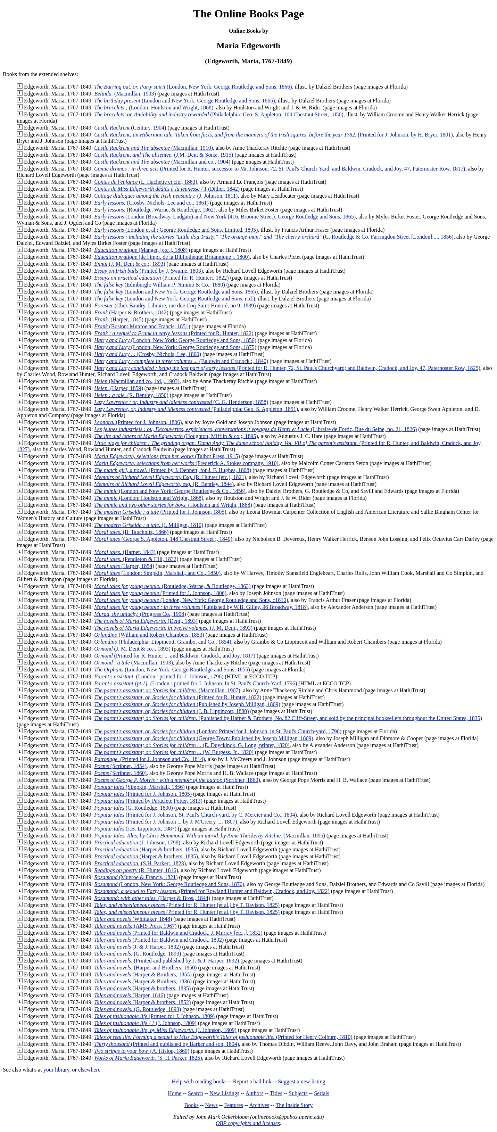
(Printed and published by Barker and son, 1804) (166, 1044)
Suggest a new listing (301, 1081)
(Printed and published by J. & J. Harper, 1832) (166, 961)
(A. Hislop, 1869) (141, 1051)
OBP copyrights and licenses (248, 1123)
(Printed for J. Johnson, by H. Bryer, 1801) (273, 135)
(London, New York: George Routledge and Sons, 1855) (172, 669)
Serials (321, 1093)
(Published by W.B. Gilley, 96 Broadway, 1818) (201, 607)
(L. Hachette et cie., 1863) (145, 182)
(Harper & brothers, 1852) (142, 1002)
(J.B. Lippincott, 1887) (135, 829)
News (211, 1105)
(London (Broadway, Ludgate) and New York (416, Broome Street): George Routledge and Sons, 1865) (225, 217)
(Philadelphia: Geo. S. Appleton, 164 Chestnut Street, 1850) (218, 114)
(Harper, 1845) (118, 319)
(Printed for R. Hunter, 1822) (173, 333)
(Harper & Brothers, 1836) (143, 981)
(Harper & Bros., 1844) (152, 898)
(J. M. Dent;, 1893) (173, 628)
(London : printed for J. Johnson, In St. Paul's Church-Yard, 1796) (195, 683)
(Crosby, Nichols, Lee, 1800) (147, 354)
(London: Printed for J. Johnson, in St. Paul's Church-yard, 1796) (217, 731)
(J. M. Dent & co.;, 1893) (129, 264)
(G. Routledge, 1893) (137, 954)
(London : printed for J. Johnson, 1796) (158, 676)
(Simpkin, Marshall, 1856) (139, 787)
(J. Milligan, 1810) (148, 525)
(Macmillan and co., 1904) (162, 162)
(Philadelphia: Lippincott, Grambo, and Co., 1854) (162, 642)
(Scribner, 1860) (120, 773)
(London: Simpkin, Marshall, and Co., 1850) (157, 573)
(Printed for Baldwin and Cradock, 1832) (159, 940)
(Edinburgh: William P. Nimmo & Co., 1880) (159, 285)
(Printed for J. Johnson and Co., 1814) (149, 759)
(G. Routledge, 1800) (133, 808)
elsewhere (89, 1070)
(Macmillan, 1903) (125, 94)
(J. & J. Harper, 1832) (137, 947)
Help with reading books (199, 1081)
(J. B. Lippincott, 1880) (171, 711)
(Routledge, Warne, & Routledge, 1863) (172, 586)
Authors (255, 1093)
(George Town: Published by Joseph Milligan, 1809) (203, 738)
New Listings (224, 1093)
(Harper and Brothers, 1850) (145, 967)
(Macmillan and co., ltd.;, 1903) (137, 381)
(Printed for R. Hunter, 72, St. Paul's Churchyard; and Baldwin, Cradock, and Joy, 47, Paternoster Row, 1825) (287, 368)
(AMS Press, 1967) (135, 926)
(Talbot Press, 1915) (167, 456)
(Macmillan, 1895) (209, 835)
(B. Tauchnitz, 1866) (131, 532)
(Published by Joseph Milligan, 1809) (187, 704)
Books (191, 1105)
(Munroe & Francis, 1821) (135, 877)
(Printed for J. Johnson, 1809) (154, 1016)
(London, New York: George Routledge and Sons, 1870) (169, 884)
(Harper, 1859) (118, 388)
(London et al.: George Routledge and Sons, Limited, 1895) (176, 230)
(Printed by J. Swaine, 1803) (148, 271)
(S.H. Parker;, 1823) (140, 863)
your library (56, 1070)
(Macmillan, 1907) (167, 690)
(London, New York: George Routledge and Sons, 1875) (175, 347)
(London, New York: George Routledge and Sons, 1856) (175, 340)
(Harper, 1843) (125, 552)
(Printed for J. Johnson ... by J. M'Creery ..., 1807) (165, 822)
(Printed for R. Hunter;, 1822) (161, 278)
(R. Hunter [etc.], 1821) (170, 477)
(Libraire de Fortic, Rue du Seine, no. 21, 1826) (255, 429)
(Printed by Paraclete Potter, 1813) (148, 801)
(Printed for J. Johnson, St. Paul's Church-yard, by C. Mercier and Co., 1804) (195, 815)
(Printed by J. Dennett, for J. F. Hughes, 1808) (172, 470)
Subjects (298, 1093)
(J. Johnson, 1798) (137, 842)
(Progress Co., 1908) (140, 614)
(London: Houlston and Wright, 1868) (153, 107)
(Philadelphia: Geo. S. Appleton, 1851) (196, 409)
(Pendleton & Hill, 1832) (136, 559)
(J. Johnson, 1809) (145, 1023)
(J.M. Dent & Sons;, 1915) (163, 155)
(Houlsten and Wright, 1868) (173, 505)
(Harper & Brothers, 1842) (131, 312)
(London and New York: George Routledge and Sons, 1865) (184, 101)
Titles (276, 1093)
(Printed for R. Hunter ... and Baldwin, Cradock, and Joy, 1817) (174, 656)
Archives (259, 1105)
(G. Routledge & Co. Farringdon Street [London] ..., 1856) (274, 237)
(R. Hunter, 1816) (136, 870)
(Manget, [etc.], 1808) (141, 250)
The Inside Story (294, 1105)
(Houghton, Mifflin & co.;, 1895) (176, 436)
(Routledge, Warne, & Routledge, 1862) (154, 210)
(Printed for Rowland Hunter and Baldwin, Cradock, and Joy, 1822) (212, 891)
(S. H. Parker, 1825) (148, 1058)
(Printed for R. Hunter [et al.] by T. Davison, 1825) (187, 905)
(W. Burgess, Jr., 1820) (174, 752)
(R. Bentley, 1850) (131, 395)
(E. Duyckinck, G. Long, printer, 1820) (191, 745)
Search (195, 1093)
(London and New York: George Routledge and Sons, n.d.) (174, 298)
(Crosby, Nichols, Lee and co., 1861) (151, 203)
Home (174, 1093)
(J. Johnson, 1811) (166, 196)
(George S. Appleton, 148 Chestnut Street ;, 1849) (163, 539)
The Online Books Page (248, 13)
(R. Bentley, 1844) (164, 484)
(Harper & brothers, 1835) (146, 849)
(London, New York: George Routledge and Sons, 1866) (193, 87)
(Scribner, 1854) (120, 766)
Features (233, 1105)
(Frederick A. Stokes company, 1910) (186, 463)
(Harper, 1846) (129, 995)
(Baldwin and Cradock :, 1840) (181, 361)
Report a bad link (252, 1081)
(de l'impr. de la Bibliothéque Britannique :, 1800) (172, 257)
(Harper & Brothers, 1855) (143, 974)
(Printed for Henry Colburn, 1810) (223, 1037)
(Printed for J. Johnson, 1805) (160, 512)
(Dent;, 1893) (146, 621)
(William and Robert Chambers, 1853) (149, 635)
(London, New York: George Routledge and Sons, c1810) (191, 600)
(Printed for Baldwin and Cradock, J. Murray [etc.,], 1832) (178, 933)
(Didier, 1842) (167, 189)
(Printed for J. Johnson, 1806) (138, 422)
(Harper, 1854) (124, 566)
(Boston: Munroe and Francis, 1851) (142, 326)
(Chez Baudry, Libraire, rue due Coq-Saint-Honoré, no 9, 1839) (175, 305)
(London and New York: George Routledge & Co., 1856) (170, 491)
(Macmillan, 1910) (153, 148)
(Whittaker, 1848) (133, 919)
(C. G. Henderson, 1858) (181, 402)
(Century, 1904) (130, 128)
